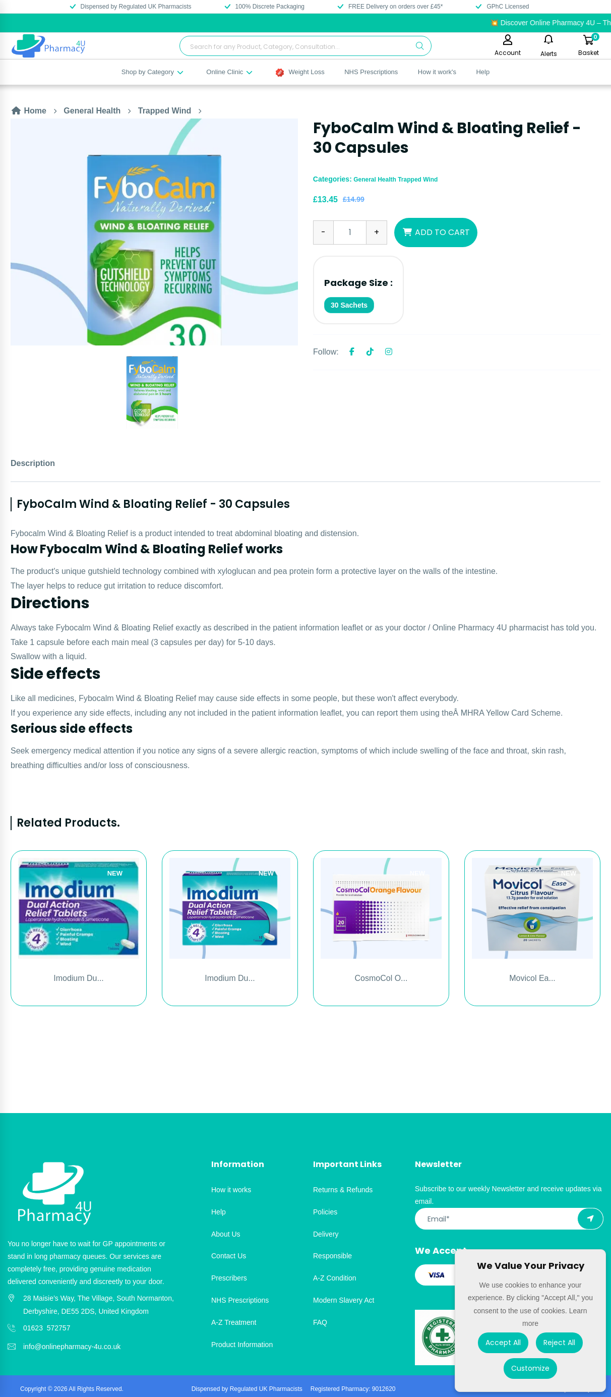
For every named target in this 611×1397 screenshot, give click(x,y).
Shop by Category (153, 72)
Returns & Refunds (343, 1190)
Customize (530, 1368)
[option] (154, 232)
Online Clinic (230, 72)
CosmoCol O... (381, 978)
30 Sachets (349, 305)
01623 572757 (46, 1328)
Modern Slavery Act (343, 1300)
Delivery (326, 1234)
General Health (92, 110)
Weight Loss (300, 72)
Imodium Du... (78, 978)
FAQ (320, 1322)
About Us (225, 1234)
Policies (325, 1212)
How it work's (437, 72)
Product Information (242, 1345)
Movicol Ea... (532, 978)
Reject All (559, 1342)
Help (483, 72)
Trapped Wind (165, 110)
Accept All (503, 1342)
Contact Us (228, 1256)
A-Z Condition (334, 1278)
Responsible (332, 1256)
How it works (231, 1190)
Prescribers (229, 1278)
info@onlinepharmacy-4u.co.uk (71, 1347)
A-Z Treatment (233, 1322)
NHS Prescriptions (371, 72)
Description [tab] (33, 463)
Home (28, 110)
